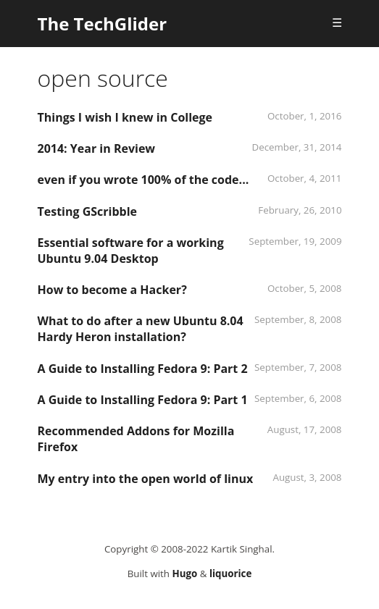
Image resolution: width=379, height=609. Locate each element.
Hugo (184, 573)
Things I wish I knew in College (125, 117)
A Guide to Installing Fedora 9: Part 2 (143, 369)
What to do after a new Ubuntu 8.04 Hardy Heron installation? (140, 329)
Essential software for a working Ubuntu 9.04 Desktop (131, 250)
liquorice (230, 573)
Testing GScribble (88, 211)
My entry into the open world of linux (146, 479)
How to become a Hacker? (112, 290)
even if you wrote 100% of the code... (143, 180)
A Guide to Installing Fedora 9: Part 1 (143, 400)
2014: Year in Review (97, 148)
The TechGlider (102, 23)
